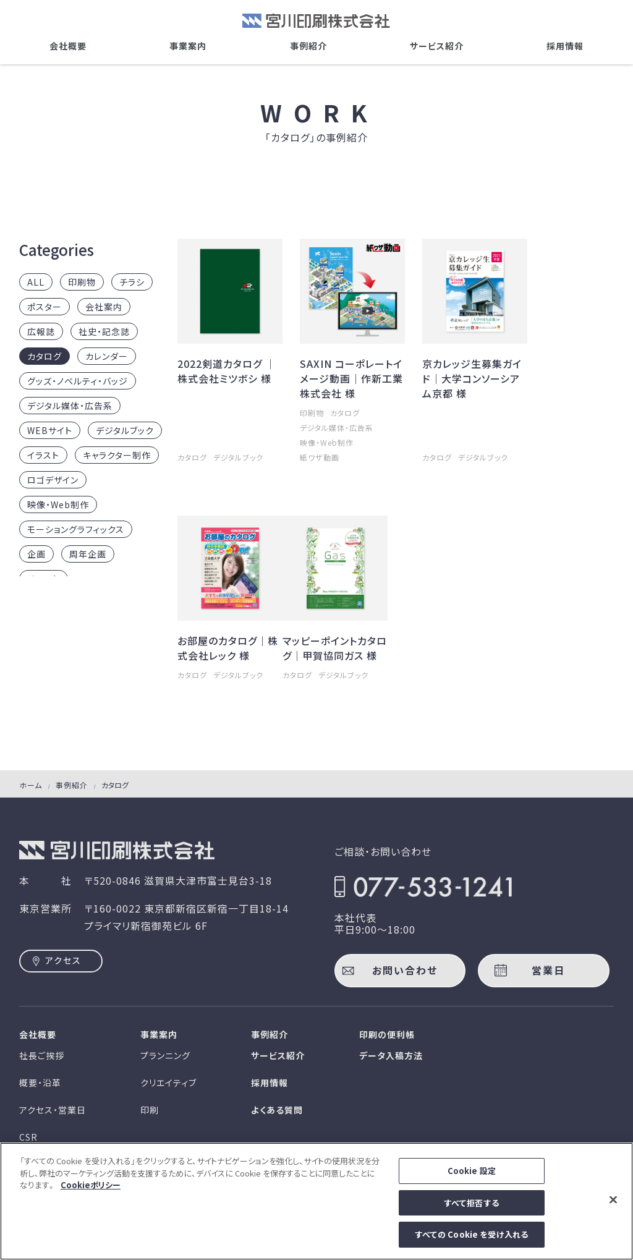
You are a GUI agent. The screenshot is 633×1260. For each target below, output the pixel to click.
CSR (28, 1137)
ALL (36, 282)
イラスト (43, 455)
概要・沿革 (40, 1082)
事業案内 (187, 46)
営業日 (548, 970)
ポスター (44, 306)
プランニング (165, 1055)
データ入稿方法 (391, 1055)
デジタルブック (125, 430)
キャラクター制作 (117, 455)
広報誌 (41, 331)
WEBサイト (49, 430)
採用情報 (565, 46)
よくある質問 (277, 1110)
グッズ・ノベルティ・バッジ (77, 381)
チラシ (132, 282)
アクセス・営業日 (52, 1110)
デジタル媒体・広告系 (70, 405)
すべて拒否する (471, 1211)
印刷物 (82, 282)
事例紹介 (308, 46)
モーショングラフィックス (75, 529)
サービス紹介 (437, 46)
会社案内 (103, 306)
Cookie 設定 (472, 1179)
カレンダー (106, 356)
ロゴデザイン (53, 480)
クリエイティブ (168, 1082)
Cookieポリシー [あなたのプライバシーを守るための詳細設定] (91, 1193)
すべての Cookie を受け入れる (472, 1242)
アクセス (63, 960)
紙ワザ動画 (319, 457)
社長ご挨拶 (41, 1055)
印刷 (149, 1110)
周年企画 (87, 554)
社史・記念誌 (104, 331)
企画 (36, 554)
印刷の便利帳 (387, 1034)
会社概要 (68, 46)
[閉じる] (613, 1207)
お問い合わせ (405, 970)
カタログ (44, 356)
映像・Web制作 (58, 504)
